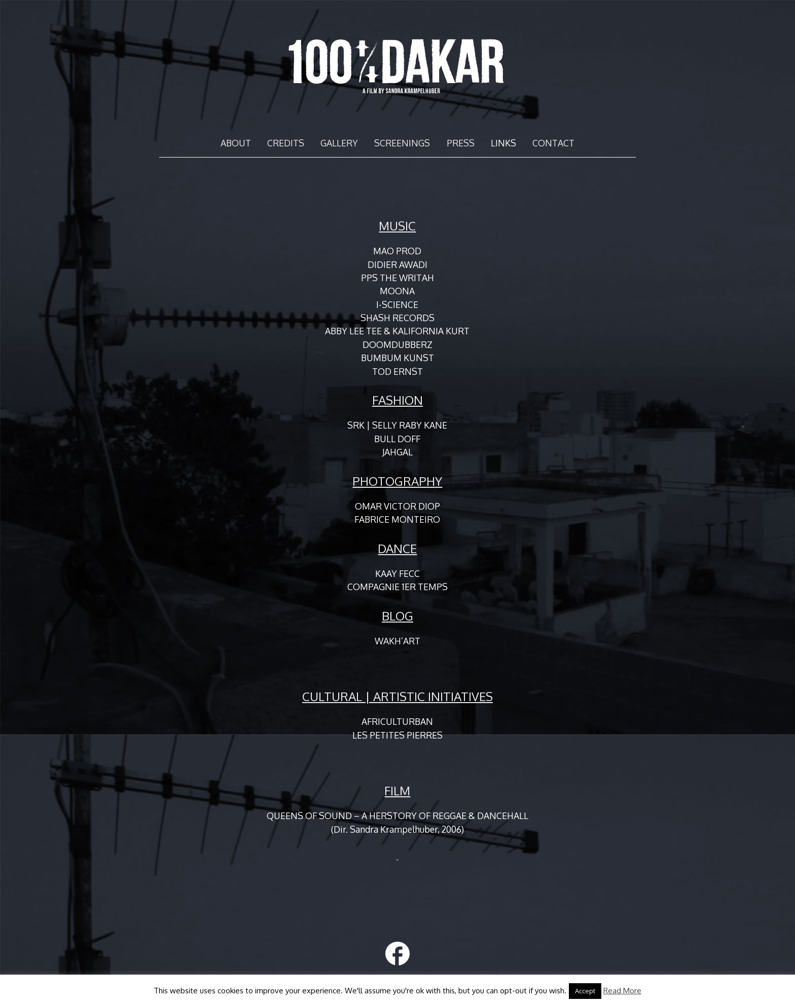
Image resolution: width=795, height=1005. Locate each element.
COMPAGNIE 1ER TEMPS (397, 586)
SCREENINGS (402, 142)
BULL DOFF (397, 438)
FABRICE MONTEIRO (397, 519)
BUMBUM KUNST (397, 357)
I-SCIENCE (397, 304)
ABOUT (236, 142)
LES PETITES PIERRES (397, 735)
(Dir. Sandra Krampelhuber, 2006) (397, 829)
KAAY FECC (397, 573)
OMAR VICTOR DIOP (397, 506)
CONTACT (553, 142)
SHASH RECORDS (397, 317)
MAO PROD (397, 250)
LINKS (503, 142)
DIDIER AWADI (397, 264)
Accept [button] (585, 991)
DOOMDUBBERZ (397, 344)
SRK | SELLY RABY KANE (397, 425)
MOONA (397, 290)
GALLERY (339, 142)
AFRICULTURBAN (397, 721)
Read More (622, 990)
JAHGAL (397, 451)
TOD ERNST (397, 371)
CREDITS (285, 142)
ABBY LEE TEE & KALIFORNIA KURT (397, 330)
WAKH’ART (397, 640)
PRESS (461, 142)
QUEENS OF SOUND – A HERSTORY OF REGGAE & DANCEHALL (397, 815)
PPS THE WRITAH (397, 277)
